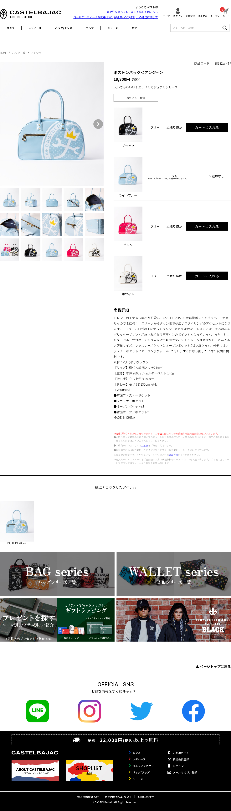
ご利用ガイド (181, 752)
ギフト (135, 28)
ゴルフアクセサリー (144, 766)
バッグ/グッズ (63, 28)
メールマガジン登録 (185, 772)
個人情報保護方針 (88, 797)
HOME (3, 53)
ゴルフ (90, 28)
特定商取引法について (118, 797)
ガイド (166, 15)
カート (226, 12)
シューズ (112, 28)
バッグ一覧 (19, 53)
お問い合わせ (146, 797)
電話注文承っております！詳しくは (132, 12)
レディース (34, 28)
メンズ (11, 28)
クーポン (214, 15)
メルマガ (202, 15)
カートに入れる (207, 127)
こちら (144, 445)
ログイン (177, 15)
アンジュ (36, 53)
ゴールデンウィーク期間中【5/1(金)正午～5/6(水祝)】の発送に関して (115, 17)
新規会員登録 (181, 759)
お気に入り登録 (135, 98)
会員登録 (190, 15)
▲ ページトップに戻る (213, 666)
